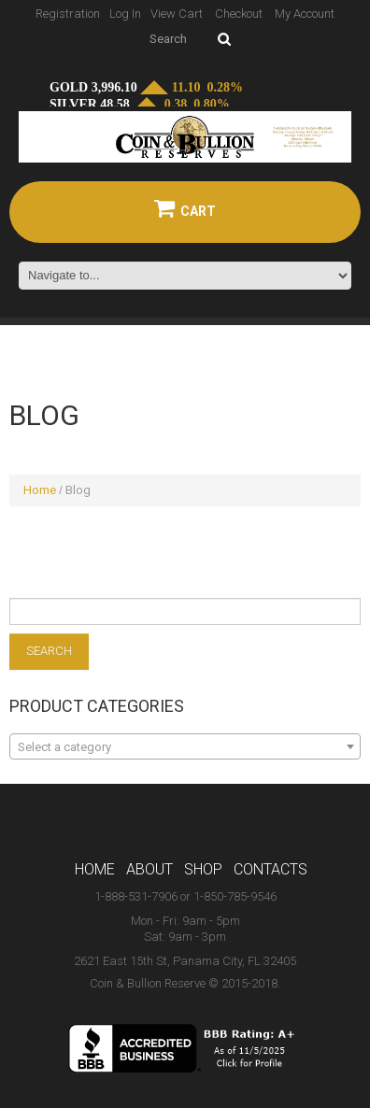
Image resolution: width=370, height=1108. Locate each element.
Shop (203, 869)
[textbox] (185, 747)
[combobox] (185, 746)
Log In (125, 14)
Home (39, 490)
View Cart (176, 14)
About (149, 869)
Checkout (239, 14)
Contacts (270, 869)
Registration (68, 14)
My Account (304, 14)
